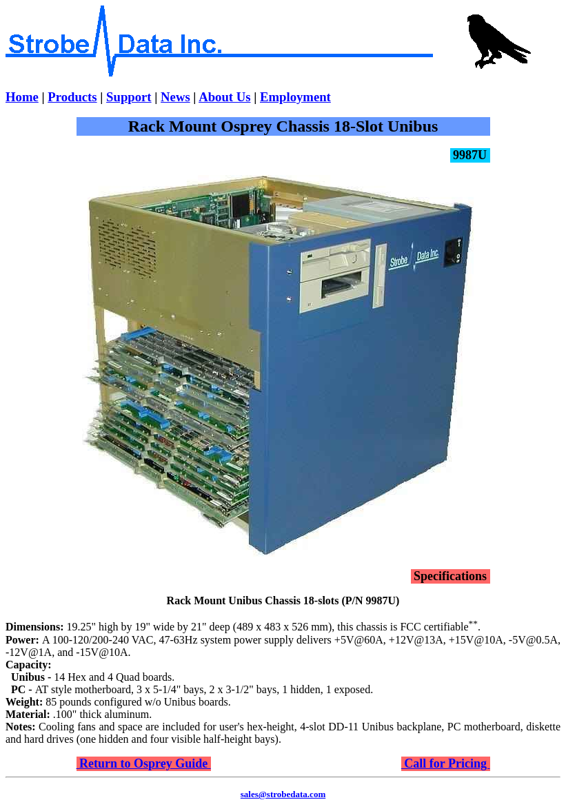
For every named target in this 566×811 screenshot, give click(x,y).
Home (22, 97)
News (175, 97)
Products (72, 97)
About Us (224, 97)
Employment (295, 97)
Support (129, 97)
